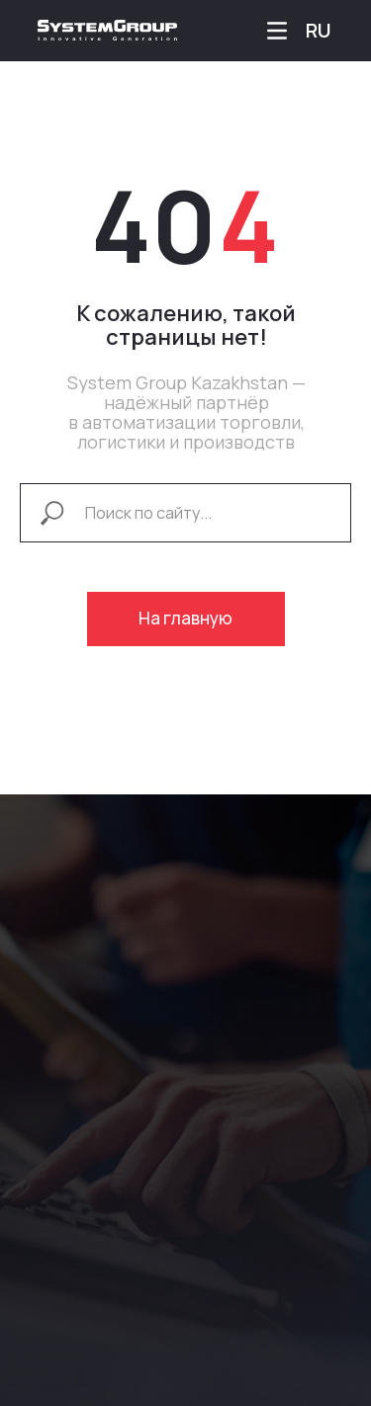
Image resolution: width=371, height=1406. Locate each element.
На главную (185, 618)
